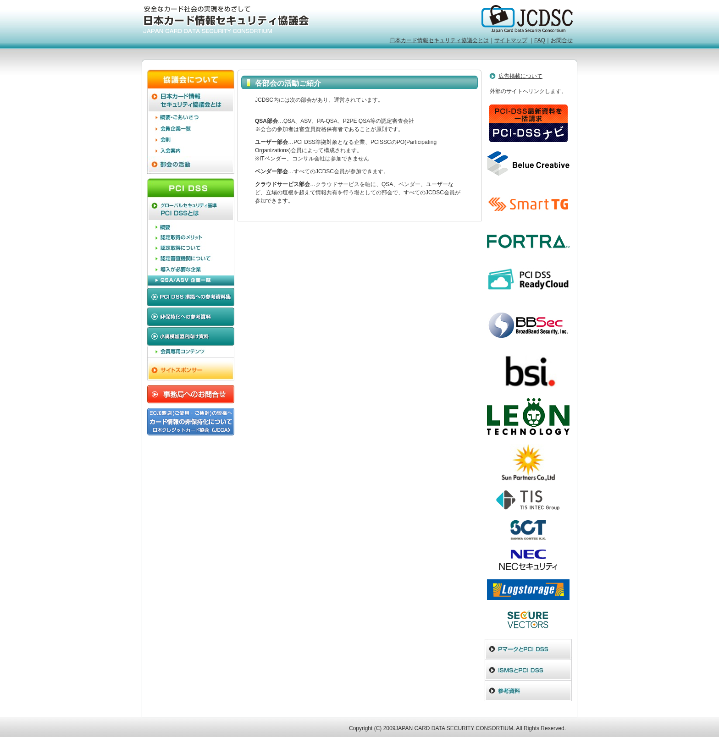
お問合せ (562, 40)
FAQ (539, 40)
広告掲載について (520, 76)
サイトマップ (510, 40)
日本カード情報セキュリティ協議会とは (439, 40)
